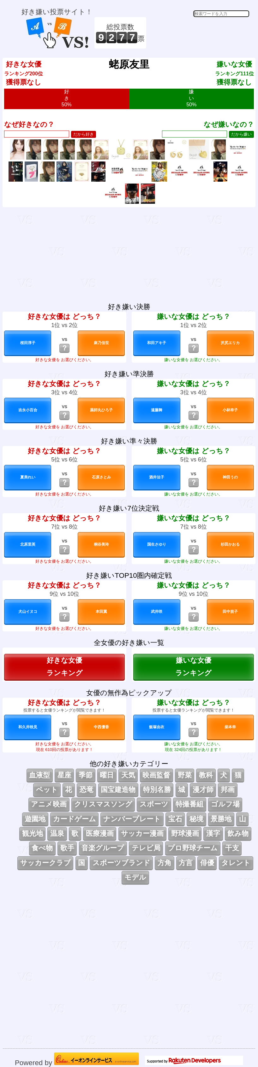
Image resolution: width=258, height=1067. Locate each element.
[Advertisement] (198, 33)
